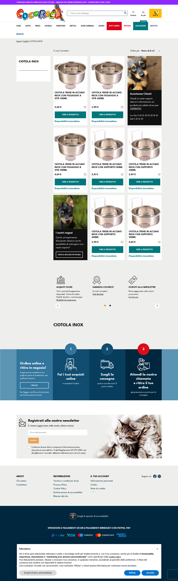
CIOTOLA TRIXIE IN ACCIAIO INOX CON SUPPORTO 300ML (144, 167)
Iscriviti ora (133, 297)
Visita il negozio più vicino (69, 255)
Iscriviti (33, 440)
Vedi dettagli (98, 294)
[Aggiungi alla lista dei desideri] (85, 107)
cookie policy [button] (115, 557)
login (26, 392)
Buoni (93, 496)
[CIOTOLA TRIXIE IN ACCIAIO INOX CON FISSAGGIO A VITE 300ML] (70, 73)
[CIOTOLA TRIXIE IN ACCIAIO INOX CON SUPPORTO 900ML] (145, 212)
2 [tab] (110, 305)
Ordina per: (135, 51)
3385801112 (135, 108)
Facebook (154, 476)
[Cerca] (97, 13)
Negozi (19, 488)
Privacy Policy (60, 485)
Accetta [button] (150, 573)
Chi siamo (21, 481)
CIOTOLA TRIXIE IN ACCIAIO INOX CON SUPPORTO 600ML (107, 234)
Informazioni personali (102, 481)
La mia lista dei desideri (102, 500)
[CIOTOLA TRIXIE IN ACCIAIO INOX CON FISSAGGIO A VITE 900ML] (70, 145)
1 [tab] (105, 305)
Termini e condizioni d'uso (66, 481)
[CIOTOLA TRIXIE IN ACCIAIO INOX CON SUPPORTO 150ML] (107, 145)
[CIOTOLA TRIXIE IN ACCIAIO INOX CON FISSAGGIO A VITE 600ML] (107, 73)
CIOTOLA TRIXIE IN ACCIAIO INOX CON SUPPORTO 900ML (144, 234)
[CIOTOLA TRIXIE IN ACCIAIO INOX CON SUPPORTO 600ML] (107, 212)
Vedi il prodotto (70, 115)
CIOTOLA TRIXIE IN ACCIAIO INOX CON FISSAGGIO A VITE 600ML (107, 95)
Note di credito (98, 488)
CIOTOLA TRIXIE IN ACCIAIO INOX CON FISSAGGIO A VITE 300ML (70, 95)
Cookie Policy (59, 488)
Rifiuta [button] (132, 573)
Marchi (19, 492)
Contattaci (21, 485)
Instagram (159, 476)
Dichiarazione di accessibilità (67, 492)
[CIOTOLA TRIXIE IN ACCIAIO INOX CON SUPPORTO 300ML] (145, 145)
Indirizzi (94, 492)
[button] (157, 548)
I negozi (34, 385)
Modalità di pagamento (66, 300)
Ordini (94, 485)
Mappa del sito (60, 496)
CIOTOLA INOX (29, 61)
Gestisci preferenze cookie (66, 500)
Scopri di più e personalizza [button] (38, 573)
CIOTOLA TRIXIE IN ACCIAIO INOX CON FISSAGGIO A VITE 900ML (70, 167)
